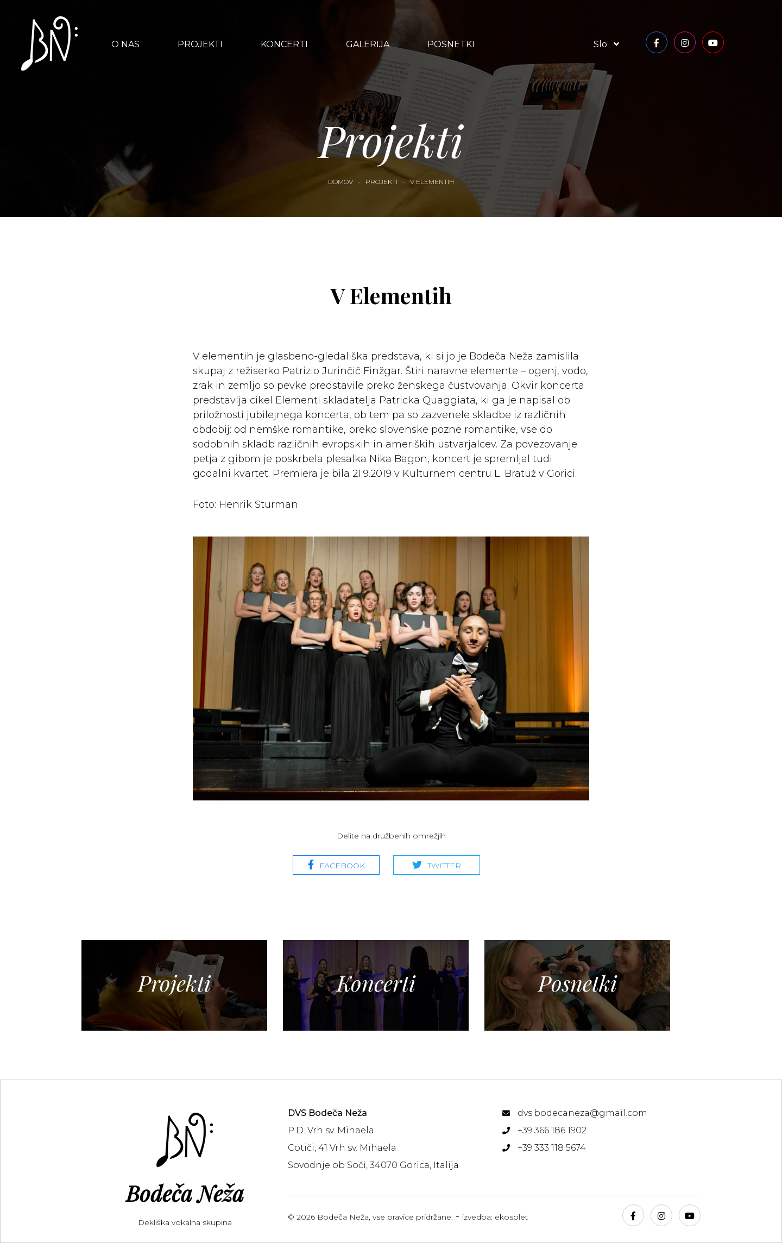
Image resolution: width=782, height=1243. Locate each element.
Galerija (367, 44)
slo (606, 44)
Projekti (200, 44)
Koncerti (284, 44)
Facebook (342, 865)
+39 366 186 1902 (552, 1130)
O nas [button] (125, 44)
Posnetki (451, 44)
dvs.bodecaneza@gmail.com (582, 1113)
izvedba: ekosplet (495, 1217)
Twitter (444, 865)
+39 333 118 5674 (552, 1148)
